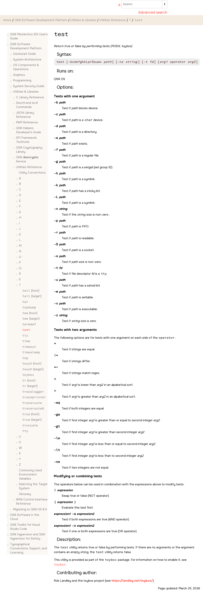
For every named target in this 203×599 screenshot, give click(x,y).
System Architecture (27, 59)
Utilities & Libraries (83, 20)
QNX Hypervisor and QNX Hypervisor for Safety (27, 536)
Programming (22, 80)
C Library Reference (30, 97)
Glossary (25, 494)
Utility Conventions (32, 173)
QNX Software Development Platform (41, 20)
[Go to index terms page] (117, 5)
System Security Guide (28, 86)
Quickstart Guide (24, 54)
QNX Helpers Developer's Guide (28, 130)
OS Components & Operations (26, 67)
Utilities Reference (113, 20)
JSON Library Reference (25, 115)
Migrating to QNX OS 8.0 (30, 509)
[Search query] (144, 4)
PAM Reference (27, 122)
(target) (32, 296)
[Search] (164, 4)
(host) (30, 291)
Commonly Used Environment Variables (30, 474)
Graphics (19, 75)
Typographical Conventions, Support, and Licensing (28, 548)
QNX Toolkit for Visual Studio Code (25, 527)
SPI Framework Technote (26, 140)
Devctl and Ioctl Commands (27, 105)
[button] (8, 34)
